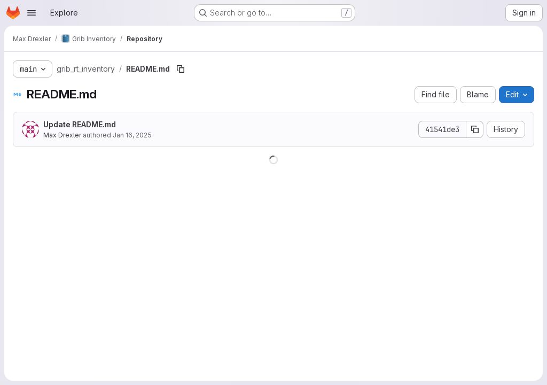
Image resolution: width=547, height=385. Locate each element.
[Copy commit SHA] (474, 129)
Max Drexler (62, 135)
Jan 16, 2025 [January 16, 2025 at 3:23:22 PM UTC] (132, 135)
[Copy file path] (180, 69)
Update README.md (79, 124)
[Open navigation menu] (31, 12)
